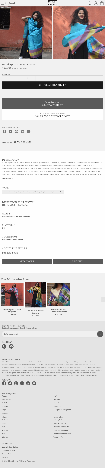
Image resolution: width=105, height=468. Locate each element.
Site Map (5, 457)
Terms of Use (58, 437)
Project (56, 403)
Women (5, 430)
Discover (57, 399)
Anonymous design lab (62, 410)
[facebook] (4, 131)
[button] (103, 299)
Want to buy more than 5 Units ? (52, 115)
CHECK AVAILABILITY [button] (52, 85)
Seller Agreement (60, 423)
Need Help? (16, 142)
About (4, 396)
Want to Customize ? (52, 104)
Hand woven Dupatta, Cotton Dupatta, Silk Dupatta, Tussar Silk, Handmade (33, 192)
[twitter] (10, 131)
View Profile (27, 261)
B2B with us (6, 399)
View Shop (78, 261)
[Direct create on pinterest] (16, 383)
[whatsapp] (28, 131)
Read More (7, 178)
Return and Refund (61, 430)
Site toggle (2, 3)
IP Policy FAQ (7, 444)
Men (3, 427)
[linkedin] (22, 131)
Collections (6, 420)
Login (4, 410)
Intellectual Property (61, 427)
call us (4, 346)
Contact (5, 406)
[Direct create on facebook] (4, 383)
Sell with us (6, 403)
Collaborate (58, 406)
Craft (55, 396)
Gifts (3, 423)
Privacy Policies (59, 420)
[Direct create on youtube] (34, 383)
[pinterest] (16, 131)
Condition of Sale (8, 450)
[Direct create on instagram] (28, 383)
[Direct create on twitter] (10, 383)
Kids (3, 434)
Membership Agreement (63, 434)
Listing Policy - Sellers (10, 447)
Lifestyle (5, 437)
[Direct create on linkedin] (22, 383)
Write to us (11, 346)
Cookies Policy (7, 454)
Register (5, 413)
